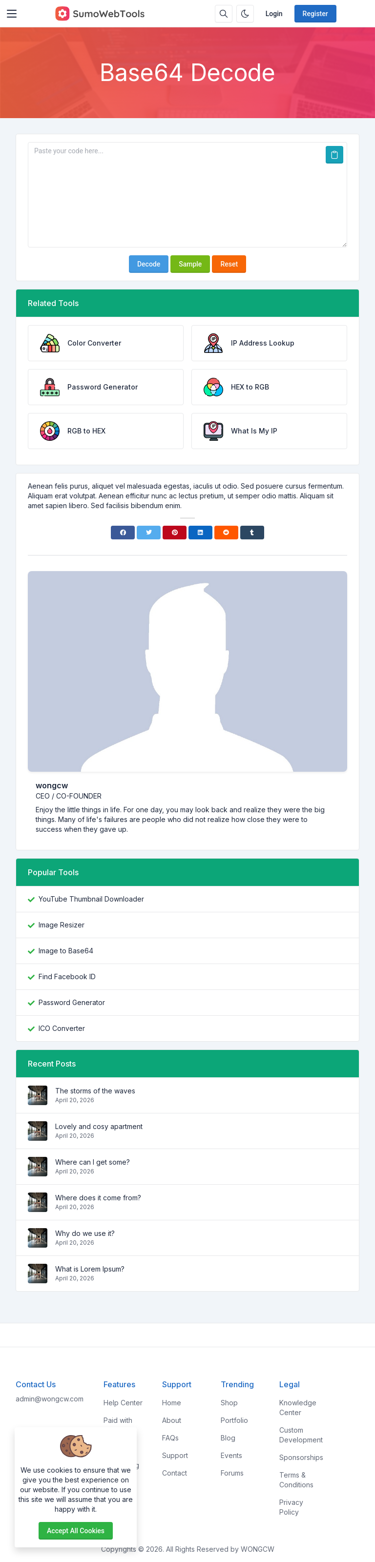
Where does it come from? (98, 1197)
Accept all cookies (75, 1531)
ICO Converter (62, 1028)
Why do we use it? (85, 1233)
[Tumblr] (252, 532)
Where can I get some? (92, 1162)
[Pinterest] (175, 532)
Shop (229, 1402)
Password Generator (72, 1002)
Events (231, 1455)
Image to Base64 (66, 950)
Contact (174, 1473)
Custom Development (301, 1435)
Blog (228, 1438)
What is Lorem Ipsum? (90, 1269)
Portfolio (234, 1420)
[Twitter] (149, 532)
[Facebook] (123, 532)
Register (315, 14)
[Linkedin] (200, 532)
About (171, 1420)
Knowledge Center (297, 1407)
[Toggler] (12, 13)
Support (175, 1455)
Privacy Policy (291, 1507)
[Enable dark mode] (245, 13)
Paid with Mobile (118, 1425)
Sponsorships (301, 1457)
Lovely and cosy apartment (99, 1126)
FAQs (170, 1438)
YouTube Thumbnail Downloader (91, 899)
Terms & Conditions (296, 1480)
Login (274, 14)
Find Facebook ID (67, 976)
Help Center (123, 1402)
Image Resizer (61, 925)
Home (171, 1402)
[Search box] (223, 13)
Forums (232, 1473)
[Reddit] (226, 532)
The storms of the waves (95, 1091)
